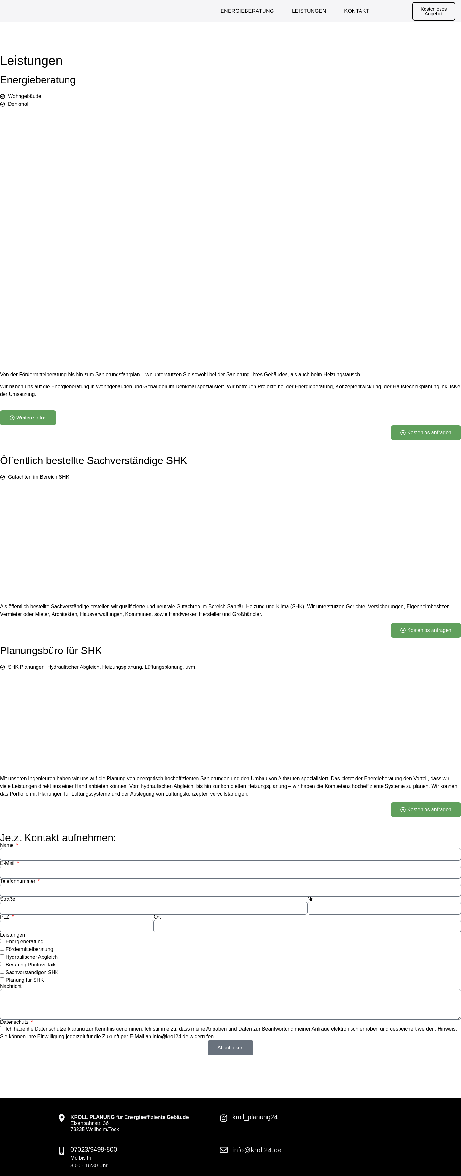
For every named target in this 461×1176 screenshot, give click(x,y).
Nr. (310, 899)
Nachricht (11, 986)
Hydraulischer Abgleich (31, 957)
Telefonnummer (18, 881)
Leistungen (309, 11)
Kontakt (356, 11)
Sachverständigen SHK (31, 972)
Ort (157, 917)
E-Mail (8, 863)
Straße (7, 899)
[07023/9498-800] (62, 1151)
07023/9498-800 (93, 1149)
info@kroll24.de (257, 1150)
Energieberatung (247, 11)
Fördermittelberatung (29, 949)
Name (7, 845)
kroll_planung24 (255, 1117)
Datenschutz (15, 1022)
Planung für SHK (24, 980)
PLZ (5, 917)
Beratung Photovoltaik (30, 964)
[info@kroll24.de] (224, 1150)
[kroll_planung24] (224, 1118)
